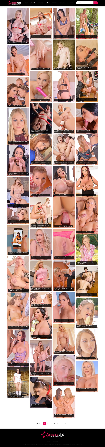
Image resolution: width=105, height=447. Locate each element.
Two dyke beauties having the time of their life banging (40, 374)
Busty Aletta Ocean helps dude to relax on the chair (64, 194)
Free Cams (54, 2)
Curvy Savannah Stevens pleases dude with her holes (86, 389)
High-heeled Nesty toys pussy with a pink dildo (40, 100)
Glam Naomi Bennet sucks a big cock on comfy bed (86, 163)
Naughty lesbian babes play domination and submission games (39, 131)
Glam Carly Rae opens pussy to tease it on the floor (18, 42)
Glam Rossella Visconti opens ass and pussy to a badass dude (86, 36)
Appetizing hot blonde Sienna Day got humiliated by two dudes (63, 289)
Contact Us (55, 441)
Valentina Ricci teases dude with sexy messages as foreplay (18, 253)
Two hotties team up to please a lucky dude (85, 231)
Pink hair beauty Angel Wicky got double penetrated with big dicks (16, 290)
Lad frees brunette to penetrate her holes (16, 396)
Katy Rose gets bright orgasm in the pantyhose (86, 358)
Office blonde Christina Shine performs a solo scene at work (40, 257)
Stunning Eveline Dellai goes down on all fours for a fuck (86, 100)
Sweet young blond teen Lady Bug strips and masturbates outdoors (85, 263)
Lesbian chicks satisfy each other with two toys (40, 68)
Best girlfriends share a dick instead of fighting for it (63, 163)
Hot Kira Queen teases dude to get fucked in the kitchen (63, 36)
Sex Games (62, 2)
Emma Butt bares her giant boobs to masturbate (86, 194)
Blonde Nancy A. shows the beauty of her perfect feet (18, 142)
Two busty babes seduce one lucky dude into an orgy (86, 131)
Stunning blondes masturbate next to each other (63, 226)
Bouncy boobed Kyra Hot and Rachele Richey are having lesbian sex (63, 352)
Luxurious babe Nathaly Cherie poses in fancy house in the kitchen (40, 289)
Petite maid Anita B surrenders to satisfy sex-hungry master (40, 405)
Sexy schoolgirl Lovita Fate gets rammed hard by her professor (63, 384)
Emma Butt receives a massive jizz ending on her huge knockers (18, 364)
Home (26, 2)
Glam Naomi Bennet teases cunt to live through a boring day (63, 131)
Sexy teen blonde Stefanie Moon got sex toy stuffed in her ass (18, 327)
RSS (48, 441)
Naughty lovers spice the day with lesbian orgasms (17, 205)
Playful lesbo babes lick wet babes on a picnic (63, 68)
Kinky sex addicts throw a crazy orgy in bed (17, 105)
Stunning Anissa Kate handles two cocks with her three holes (18, 174)
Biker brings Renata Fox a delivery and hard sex (40, 194)
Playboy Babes (70, 2)
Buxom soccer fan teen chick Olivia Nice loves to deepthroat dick (63, 321)
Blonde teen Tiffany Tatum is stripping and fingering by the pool (85, 326)
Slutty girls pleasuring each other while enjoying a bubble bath (63, 415)
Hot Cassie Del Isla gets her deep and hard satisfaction (85, 68)
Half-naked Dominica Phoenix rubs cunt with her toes (40, 36)
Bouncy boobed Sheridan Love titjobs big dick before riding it (40, 337)
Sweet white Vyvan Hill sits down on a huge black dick (18, 221)
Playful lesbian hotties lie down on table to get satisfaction (40, 226)
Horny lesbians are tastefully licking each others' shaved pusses (86, 294)
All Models (33, 2)
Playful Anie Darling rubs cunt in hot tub (16, 74)
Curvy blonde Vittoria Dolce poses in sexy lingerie (63, 100)
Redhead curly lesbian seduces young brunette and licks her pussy (40, 305)
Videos (47, 2)
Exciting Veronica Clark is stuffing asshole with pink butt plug (63, 257)
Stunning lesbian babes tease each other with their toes (41, 163)
